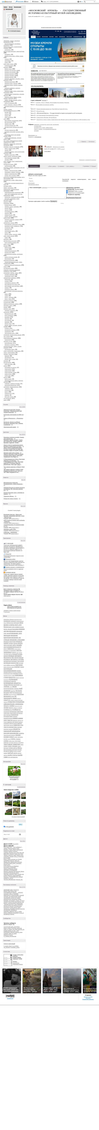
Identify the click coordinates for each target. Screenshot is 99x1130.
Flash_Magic (12, 850)
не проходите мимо (10, 697)
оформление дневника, (10, 278)
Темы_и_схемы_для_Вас (10, 929)
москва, (7, 112)
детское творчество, (10, 130)
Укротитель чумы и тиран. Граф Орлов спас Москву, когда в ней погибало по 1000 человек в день (63, 119)
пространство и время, (11, 158)
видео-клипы (9, 625)
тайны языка (12, 741)
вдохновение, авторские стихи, (13, 224)
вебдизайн (16, 623)
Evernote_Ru (21, 929)
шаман (5, 753)
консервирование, (9, 211)
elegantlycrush (7, 899)
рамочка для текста (12, 722)
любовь (6, 687)
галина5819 (7, 860)
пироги (11, 708)
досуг (5, 649)
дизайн (19, 645)
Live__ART (16, 931)
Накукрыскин (7, 612)
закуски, (7, 210)
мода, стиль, (7, 244)
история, (6, 186)
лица (21, 684)
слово (15, 737)
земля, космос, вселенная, (11, 156)
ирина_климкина (8, 913)
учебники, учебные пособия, (12, 383)
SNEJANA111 (7, 895)
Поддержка (78, 2)
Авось (44, 1)
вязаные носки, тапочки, (11, 83)
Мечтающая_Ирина (19, 871)
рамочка (15, 720)
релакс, (6, 307)
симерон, (7, 395)
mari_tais (21, 852)
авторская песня (18, 619)
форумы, (6, 361)
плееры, (7, 287)
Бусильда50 (7, 858)
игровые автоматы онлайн (14, 659)
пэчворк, (7, 328)
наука (12, 696)
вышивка (15, 629)
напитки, (7, 213)
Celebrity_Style (8, 933)
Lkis (15, 852)
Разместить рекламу (88, 999)
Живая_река (13, 862)
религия (11, 729)
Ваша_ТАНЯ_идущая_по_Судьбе (13, 859)
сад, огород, (7, 336)
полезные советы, (9, 289)
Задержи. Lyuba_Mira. (10, 529)
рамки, (6, 294)
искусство (15, 663)
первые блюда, (9, 215)
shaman (11, 619)
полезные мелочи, (8, 300)
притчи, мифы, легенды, (11, 234)
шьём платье (13, 755)
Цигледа (22, 909)
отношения (19, 702)
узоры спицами (12, 746)
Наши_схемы (7, 928)
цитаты (15, 751)
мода (14, 687)
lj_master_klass (8, 946)
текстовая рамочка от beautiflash (16, 742)
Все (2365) (22, 407)
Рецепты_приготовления (14, 875)
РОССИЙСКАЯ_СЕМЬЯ (16, 877)
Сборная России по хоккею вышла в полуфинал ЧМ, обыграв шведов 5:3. (14, 489)
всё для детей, (8, 122)
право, (6, 237)
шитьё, (5, 366)
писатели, (7, 229)
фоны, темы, (8, 299)
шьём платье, (8, 374)
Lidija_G (11, 894)
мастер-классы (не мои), (10, 241)
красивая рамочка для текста (10, 672)
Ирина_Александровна (10, 903)
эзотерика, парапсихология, (11, 387)
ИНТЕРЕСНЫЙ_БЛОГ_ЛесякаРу (12, 863)
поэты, (6, 232)
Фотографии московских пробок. (45, 104)
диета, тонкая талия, (10, 148)
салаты (21, 733)
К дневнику (61, 166)
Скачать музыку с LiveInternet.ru (15, 567)
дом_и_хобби (18, 911)
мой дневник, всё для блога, (12, 286)
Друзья (10, 7)
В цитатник (93, 159)
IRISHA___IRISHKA (17, 892)
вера (21, 623)
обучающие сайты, (10, 349)
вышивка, (7, 317)
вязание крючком (11, 636)
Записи (5, 7)
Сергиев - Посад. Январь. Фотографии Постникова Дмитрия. (52, 102)
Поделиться (91, 141)
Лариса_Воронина (9, 868)
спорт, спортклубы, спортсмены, (12, 351)
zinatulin (6, 902)
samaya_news (18, 932)
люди (11, 686)
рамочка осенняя (13, 723)
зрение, (7, 150)
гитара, (7, 249)
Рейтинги (36, 1)
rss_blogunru (7, 947)
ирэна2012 (16, 913)
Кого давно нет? (8, 847)
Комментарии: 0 (15, 530)
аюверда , (7, 388)
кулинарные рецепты (12, 683)
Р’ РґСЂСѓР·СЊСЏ (15, 31)
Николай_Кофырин (9, 874)
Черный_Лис (19, 879)
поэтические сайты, (10, 231)
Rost (22, 854)
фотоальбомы (8, 749)
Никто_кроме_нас (19, 874)
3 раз (36, 135)
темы (21, 744)
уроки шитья (13, 748)
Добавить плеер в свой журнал (12, 610)
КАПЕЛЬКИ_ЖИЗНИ (9, 932)
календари (12, 665)
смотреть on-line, (8, 341)
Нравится (84, 141)
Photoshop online (10, 559)
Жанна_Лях (7, 862)
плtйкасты (15, 707)
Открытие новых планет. (11, 498)
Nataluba (16, 894)
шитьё (10, 753)
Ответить (81, 159)
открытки (11, 702)
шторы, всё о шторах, (10, 175)
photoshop (6, 619)
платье (20, 708)
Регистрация (20, 1)
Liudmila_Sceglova (8, 852)
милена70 (6, 873)
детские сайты (11, 645)
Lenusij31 (6, 894)
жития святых (18, 649)
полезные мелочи (16, 712)
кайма (8, 665)
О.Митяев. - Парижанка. (10, 532)
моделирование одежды (11, 688)
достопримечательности (12, 647)
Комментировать (34, 166)
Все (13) (23, 506)
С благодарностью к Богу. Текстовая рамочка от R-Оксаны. (14, 460)
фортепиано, (8, 258)
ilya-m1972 (15, 844)
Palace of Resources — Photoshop (13, 418)
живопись (10, 649)
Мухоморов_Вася (14, 873)
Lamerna (15, 851)
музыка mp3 (8, 692)
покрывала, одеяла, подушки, (13, 172)
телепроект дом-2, (10, 276)
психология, (8, 340)
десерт (20, 643)
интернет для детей (17, 661)
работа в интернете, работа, (11, 304)
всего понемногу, (9, 315)
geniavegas (14, 899)
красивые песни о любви (9, 675)
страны (17, 739)
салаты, (7, 221)
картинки (19, 665)
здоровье (8, 652)
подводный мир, (9, 65)
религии (6, 729)
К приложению (21, 602)
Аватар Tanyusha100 (14, 20)
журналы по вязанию (10, 650)
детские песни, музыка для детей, (14, 127)
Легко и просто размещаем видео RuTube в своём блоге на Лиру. (13, 445)
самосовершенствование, (11, 338)
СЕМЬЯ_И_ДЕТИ (8, 878)
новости (19, 698)
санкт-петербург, (9, 117)
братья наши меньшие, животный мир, (14, 51)
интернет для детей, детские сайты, (14, 132)
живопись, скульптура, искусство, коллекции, (46, 124)
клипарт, (7, 281)
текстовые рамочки (12, 744)
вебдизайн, (8, 279)
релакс (19, 727)
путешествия (8, 716)
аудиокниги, (8, 49)
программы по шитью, (11, 367)
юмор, (5, 400)
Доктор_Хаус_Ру (14, 860)
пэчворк (15, 716)
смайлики (44, 187)
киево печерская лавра (9, 667)
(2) (4, 485)
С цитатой (87, 159)
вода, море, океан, (9, 64)
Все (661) (22, 841)
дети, (5, 119)
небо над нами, (9, 364)
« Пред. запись (52, 166)
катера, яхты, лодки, (10, 359)
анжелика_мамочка (9, 911)
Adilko (11, 890)
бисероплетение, (9, 313)
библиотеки (10, 623)
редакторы (13, 727)
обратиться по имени (58, 147)
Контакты (88, 998)
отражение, (8, 227)
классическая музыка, (11, 251)
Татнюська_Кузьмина (9, 909)
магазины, (6, 239)
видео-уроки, (8, 379)
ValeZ (14, 855)
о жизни (12, 700)
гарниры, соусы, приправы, (12, 206)
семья (11, 737)
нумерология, (8, 393)
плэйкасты (16, 710)
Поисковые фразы (18, 964)
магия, (6, 392)
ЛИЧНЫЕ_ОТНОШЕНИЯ (10, 870)
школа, (5, 377)
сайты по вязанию (9, 103)
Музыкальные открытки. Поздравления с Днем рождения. (13, 483)
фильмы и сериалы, (10, 344)
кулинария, (7, 203)
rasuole (13, 900)
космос (19, 670)
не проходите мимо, (9, 268)
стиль (13, 739)
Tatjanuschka (14, 896)
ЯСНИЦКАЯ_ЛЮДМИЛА (10, 910)
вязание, (6, 67)
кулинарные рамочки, (10, 283)
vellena (18, 855)
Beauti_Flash (15, 848)
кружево (17, 677)
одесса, (7, 114)
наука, (5, 266)
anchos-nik (14, 898)
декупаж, (7, 318)
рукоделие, (7, 312)
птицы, (6, 62)
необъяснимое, (9, 166)
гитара (11, 643)
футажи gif (6, 751)
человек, (7, 159)
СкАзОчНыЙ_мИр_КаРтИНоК (12, 927)
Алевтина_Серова (9, 856)
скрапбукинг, (8, 331)
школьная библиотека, (11, 385)
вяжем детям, (8, 69)
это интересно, (8, 398)
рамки (15, 718)
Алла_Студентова (19, 856)
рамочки (11, 725)
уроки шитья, (8, 369)
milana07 (11, 854)
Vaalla (19, 896)
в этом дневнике (9, 826)
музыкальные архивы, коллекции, (14, 254)
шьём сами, (8, 375)
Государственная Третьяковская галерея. (47, 115)
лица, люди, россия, (9, 236)
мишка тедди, (8, 323)
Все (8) (23, 479)
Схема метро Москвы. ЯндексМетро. (46, 117)
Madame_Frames (8, 935)
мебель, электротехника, (11, 170)
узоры (5, 746)
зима (17, 652)
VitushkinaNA (7, 898)
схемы (6, 741)
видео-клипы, (8, 247)
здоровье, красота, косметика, (12, 147)
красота (12, 677)
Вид (80, 2)
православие (6, 713)
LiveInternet (7, 2)
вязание (12, 631)
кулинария (13, 679)
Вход (27, 1)
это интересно (13, 757)
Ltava (17, 852)
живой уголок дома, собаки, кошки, (14, 56)
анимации (7, 621)
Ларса (15, 868)
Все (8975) (22, 434)
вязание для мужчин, (10, 72)
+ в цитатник (48, 16)
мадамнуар (7, 914)
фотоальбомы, (8, 362)
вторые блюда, (9, 205)
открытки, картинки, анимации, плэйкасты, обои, (12, 270)
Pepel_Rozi (17, 854)
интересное (7, 661)
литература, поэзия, (9, 223)
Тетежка (17, 909)
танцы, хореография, (9, 352)
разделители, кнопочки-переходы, (14, 291)
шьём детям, (8, 370)
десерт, (7, 208)
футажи (19, 749)
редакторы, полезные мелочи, (13, 197)
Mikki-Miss (6, 854)
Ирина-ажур (7, 864)
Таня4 (18, 907)
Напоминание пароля (33, 184)
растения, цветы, (8, 305)
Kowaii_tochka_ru (8, 931)
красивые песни (17, 673)
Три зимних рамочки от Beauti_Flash (14, 467)
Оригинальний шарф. (10, 427)
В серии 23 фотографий (18, 816)
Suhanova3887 (15, 895)
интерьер (7, 663)
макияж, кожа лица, (10, 154)
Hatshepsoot (19, 850)
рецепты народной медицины (12, 730)
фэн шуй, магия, (9, 396)
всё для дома (14, 627)
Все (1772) (22, 887)
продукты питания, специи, (12, 219)
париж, (6, 115)
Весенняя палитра (14, 776)
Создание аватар (10, 572)
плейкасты (8, 710)
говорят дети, (8, 124)
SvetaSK (21, 895)
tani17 (23, 900)
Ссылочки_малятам (16, 928)
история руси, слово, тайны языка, (13, 180)
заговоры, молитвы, (10, 310)
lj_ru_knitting (15, 946)
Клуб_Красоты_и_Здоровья (11, 866)
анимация (13, 621)
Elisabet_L (6, 850)
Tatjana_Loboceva (8, 855)
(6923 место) (7, 596)
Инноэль (19, 862)
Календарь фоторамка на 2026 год (13, 414)
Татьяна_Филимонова (9, 879)
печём (6, 708)
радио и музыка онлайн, (11, 257)
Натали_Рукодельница (15, 906)
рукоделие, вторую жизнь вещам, (13, 335)
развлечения (8, 718)
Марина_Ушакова (8, 871)
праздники (8, 714)
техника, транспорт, (9, 354)
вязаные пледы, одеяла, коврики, (14, 85)
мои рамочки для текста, (11, 284)
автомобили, (8, 357)
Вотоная (14, 902)
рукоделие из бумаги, (10, 330)
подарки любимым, (10, 274)
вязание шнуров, (9, 77)
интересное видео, (9, 164)
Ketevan (6, 851)
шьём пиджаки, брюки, (11, 372)
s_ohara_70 (18, 900)
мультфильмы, (9, 343)
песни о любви (9, 706)
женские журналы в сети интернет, (14, 106)
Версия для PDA (88, 996)
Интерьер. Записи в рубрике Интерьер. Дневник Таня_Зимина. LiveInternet (13, 423)
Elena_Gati (13, 891)
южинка (12, 914)
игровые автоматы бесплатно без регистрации (13, 656)
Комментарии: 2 (15, 527)
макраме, (7, 322)
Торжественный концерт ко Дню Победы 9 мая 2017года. (52, 109)
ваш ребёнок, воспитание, (12, 120)
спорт (9, 739)
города (15, 643)
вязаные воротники (10, 641)
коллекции (8, 669)
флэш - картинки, (9, 297)
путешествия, (7, 302)
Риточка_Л (6, 877)
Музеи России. (40, 111)
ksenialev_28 (7, 900)
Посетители (16, 963)
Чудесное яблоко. (9, 496)
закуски (19, 650)
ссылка (62, 148)
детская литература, (10, 125)
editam (18, 898)
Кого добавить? (17, 847)
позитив (6, 711)
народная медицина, (9, 260)
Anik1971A (16, 890)
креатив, (6, 201)
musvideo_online (15, 947)
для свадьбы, (8, 320)
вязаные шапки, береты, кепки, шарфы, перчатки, (12, 97)
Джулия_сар (20, 902)
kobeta (19, 899)
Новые (94, 166)
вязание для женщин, (10, 70)
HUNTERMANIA (8, 892)
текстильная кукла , (10, 333)
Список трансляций (9, 943)
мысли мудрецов (13, 694)
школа (15, 753)
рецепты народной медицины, (13, 265)
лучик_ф (21, 913)
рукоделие (14, 733)
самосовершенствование (9, 735)
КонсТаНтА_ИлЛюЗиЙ (10, 867)
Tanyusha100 (4, 9)
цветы (11, 751)
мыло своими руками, (10, 242)
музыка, (6, 246)
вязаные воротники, (10, 82)
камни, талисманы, (9, 188)
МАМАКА (20, 904)
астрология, (8, 390)
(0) (15, 412)
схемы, (6, 295)
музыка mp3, (8, 252)
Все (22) (23, 540)
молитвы (13, 691)
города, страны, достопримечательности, (10, 110)
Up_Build (14, 933)
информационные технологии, (13, 192)
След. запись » (70, 166)
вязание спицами (17, 640)
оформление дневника (13, 704)
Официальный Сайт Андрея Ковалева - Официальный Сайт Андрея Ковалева (13, 411)
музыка (19, 691)
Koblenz (10, 851)
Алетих (10, 902)
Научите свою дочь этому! (11, 453)
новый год (7, 700)
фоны (20, 748)
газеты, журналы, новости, (11, 104)
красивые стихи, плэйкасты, (12, 226)
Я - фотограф (9, 543)
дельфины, (8, 54)
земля (14, 652)
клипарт (17, 667)
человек (19, 751)
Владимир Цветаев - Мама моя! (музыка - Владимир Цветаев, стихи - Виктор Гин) (14, 516)
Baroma (10, 848)
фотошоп (14, 749)
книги (22, 667)
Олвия (5, 875)
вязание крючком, (9, 74)
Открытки (8, 554)
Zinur (22, 855)
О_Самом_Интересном (10, 936)
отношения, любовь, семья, (11, 273)
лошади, (7, 59)
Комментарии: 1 (15, 518)
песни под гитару (18, 706)
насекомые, (8, 60)
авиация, (7, 356)
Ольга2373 (6, 907)
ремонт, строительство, (11, 174)
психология (14, 715)
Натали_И (6, 906)
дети (5, 645)
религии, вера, (8, 309)
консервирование (10, 670)
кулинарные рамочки (10, 681)
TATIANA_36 (7, 896)
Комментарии (17, 7)
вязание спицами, (9, 75)
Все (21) (23, 764)
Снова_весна (13, 907)
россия (6, 733)
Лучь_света (14, 904)
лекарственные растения (11, 685)
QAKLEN (49, 147)
